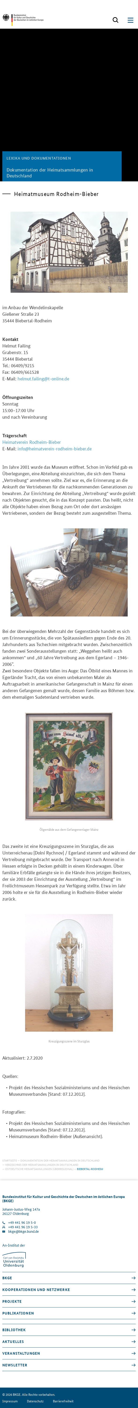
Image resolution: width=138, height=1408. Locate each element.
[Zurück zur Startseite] (22, 20)
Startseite (9, 1160)
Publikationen (18, 1313)
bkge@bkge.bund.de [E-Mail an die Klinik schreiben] (23, 1231)
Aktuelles (13, 1341)
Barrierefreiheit (63, 1401)
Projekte (12, 1301)
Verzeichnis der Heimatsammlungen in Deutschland (41, 1164)
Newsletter (14, 1365)
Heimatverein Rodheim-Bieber (31, 446)
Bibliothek (14, 1329)
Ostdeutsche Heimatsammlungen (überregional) (39, 1168)
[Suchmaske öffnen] (115, 20)
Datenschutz (35, 1401)
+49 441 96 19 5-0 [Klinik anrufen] (22, 1222)
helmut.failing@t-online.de (43, 383)
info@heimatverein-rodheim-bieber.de (55, 453)
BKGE (7, 1277)
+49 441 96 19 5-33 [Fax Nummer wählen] (23, 1227)
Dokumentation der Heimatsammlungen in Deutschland (60, 1160)
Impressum (10, 1401)
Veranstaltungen (21, 1353)
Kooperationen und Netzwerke (36, 1289)
